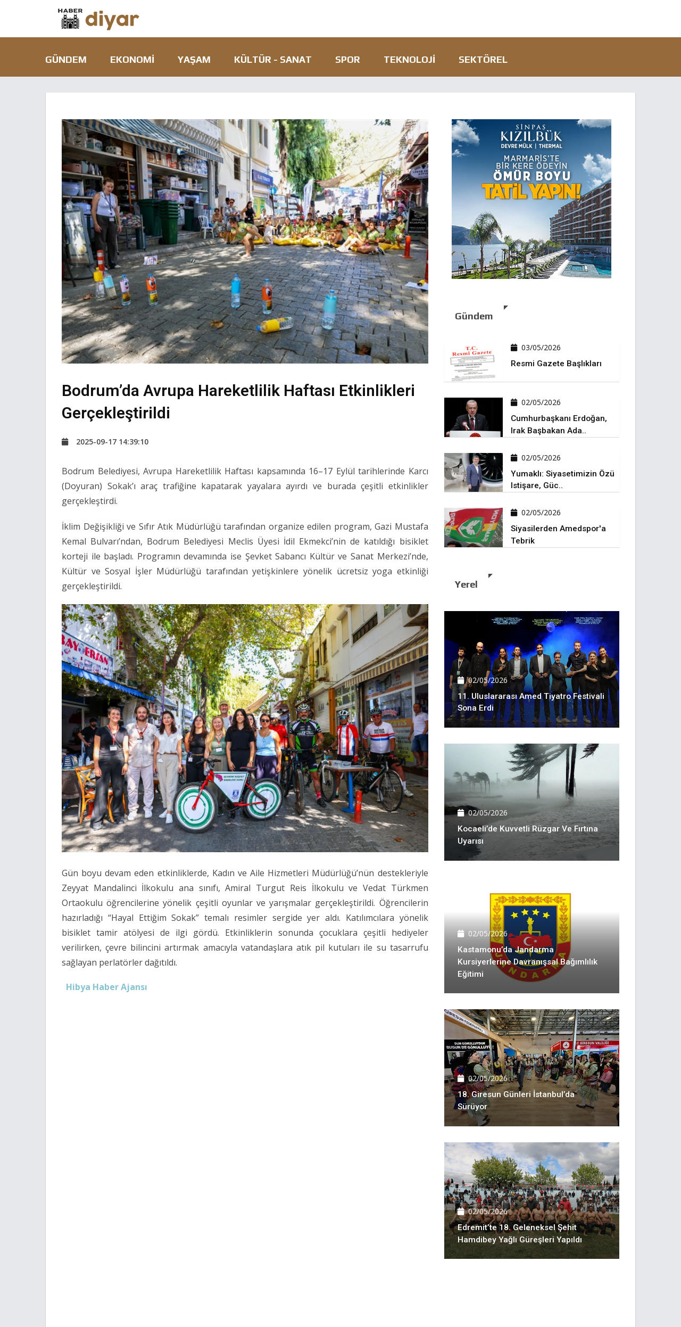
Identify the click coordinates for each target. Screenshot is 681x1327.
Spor (347, 59)
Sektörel (483, 59)
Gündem (66, 59)
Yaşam (194, 59)
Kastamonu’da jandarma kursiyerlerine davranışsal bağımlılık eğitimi (528, 962)
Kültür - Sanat (273, 59)
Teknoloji (409, 59)
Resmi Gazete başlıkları (556, 363)
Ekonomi (132, 59)
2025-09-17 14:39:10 (105, 441)
